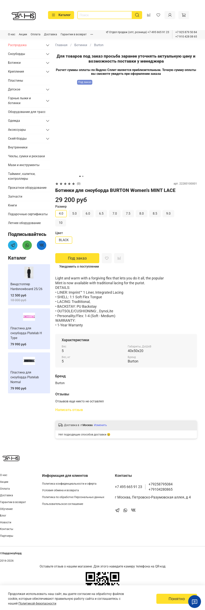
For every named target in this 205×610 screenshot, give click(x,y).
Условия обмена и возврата (60, 490)
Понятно (177, 598)
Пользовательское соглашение (62, 504)
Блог (3, 515)
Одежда (14, 121)
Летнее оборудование (24, 223)
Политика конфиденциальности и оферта (69, 483)
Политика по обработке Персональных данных (73, 497)
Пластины (15, 80)
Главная (61, 45)
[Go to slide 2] (82, 176)
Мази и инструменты (23, 165)
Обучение (6, 509)
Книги (12, 205)
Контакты (6, 529)
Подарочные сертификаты (28, 214)
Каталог (61, 15)
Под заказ (77, 258)
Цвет (59, 233)
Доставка (50, 34)
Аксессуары (17, 130)
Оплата (35, 34)
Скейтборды (17, 138)
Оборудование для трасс (26, 112)
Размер (61, 206)
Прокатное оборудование (27, 188)
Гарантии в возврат (74, 34)
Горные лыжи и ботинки (19, 100)
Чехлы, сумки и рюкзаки (26, 156)
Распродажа (17, 45)
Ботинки (80, 45)
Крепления (16, 71)
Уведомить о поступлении (79, 266)
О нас (11, 34)
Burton (99, 45)
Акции (23, 34)
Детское (14, 89)
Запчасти (15, 196)
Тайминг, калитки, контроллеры (21, 176)
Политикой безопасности (37, 603)
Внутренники (17, 147)
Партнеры (6, 536)
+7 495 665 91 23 (158, 32)
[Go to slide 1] (79, 176)
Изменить (100, 425)
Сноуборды (16, 54)
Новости (5, 522)
